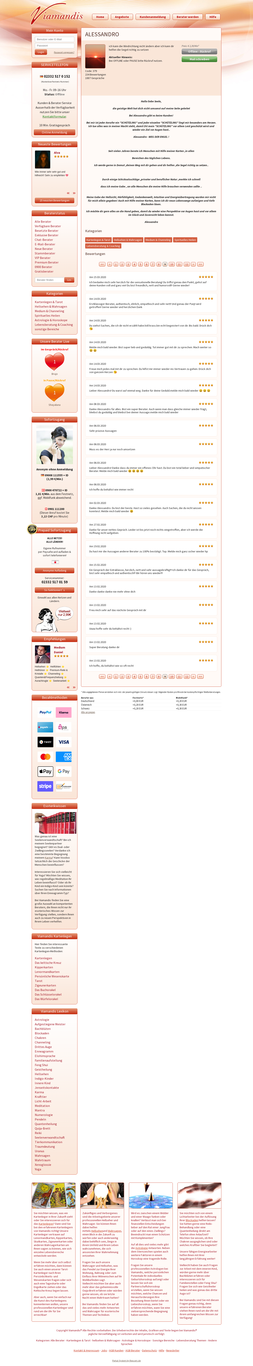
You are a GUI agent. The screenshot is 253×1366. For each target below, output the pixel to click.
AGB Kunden (116, 1350)
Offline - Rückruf (199, 51)
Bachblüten (43, 1029)
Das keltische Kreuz (48, 963)
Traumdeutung (45, 1146)
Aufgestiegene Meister (50, 1024)
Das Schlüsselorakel (48, 994)
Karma (48, 857)
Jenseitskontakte (47, 1088)
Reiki (38, 1133)
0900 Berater (43, 267)
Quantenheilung (46, 1124)
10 (171, 264)
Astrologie (42, 1020)
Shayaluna (54, 405)
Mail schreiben (199, 59)
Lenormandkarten (47, 972)
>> (200, 264)
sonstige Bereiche (47, 329)
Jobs (104, 1350)
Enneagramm (44, 1051)
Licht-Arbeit (43, 1101)
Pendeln (40, 1119)
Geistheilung (43, 1069)
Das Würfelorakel (46, 999)
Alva (57, 152)
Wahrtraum (42, 1160)
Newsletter (172, 1350)
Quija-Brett (42, 1128)
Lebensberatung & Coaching (54, 325)
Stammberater (45, 253)
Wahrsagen (42, 1156)
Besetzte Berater (46, 231)
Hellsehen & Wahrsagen (51, 306)
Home (100, 17)
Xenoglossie (43, 1165)
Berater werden (188, 17)
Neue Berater (44, 249)
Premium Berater (47, 262)
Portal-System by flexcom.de (126, 1360)
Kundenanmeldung (153, 17)
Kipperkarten (44, 967)
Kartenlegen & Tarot (49, 302)
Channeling (42, 1042)
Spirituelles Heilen (47, 315)
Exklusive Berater (46, 235)
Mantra (40, 1110)
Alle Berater (43, 221)
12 (186, 264)
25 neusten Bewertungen (54, 200)
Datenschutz (149, 1350)
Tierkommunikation (48, 1142)
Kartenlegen (43, 958)
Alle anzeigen (88, 712)
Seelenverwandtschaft (50, 1137)
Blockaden (42, 1033)
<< (102, 264)
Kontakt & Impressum (86, 1350)
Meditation (42, 1106)
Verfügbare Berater (48, 226)
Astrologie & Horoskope (51, 320)
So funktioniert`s (54, 590)
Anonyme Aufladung (54, 570)
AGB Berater (133, 1350)
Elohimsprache (45, 1056)
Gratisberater (44, 271)
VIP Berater (42, 258)
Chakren (40, 1038)
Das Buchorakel (45, 990)
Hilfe (213, 17)
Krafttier (41, 1097)
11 (179, 264)
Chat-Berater (44, 240)
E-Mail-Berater (45, 244)
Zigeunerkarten (45, 985)
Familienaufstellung (48, 1060)
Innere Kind (42, 1083)
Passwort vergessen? (64, 52)
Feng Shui (41, 1065)
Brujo (55, 374)
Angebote (122, 17)
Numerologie (44, 1115)
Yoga (38, 1169)
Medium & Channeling (49, 311)
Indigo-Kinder (44, 1078)
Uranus (39, 1151)
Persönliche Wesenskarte (52, 976)
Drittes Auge (43, 1047)
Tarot (38, 981)
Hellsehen (42, 1074)
